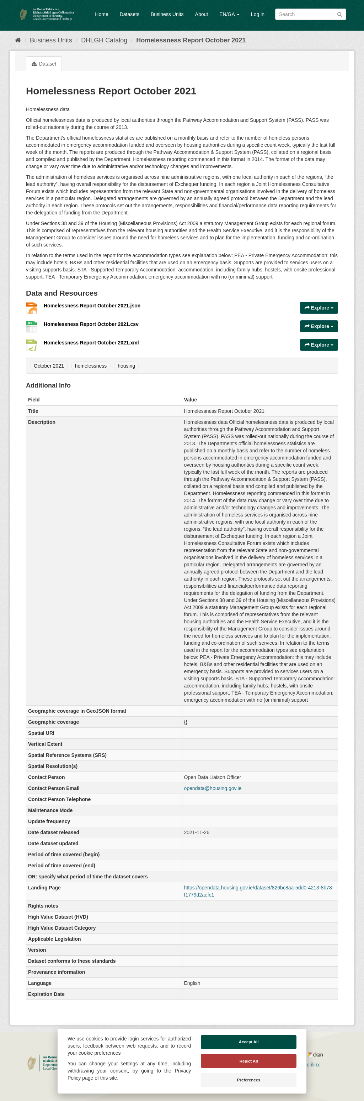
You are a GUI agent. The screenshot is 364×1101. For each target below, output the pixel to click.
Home (101, 14)
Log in (257, 14)
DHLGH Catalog (104, 40)
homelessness (91, 366)
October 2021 (49, 366)
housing (126, 366)
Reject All (249, 1061)
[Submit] (340, 14)
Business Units (167, 14)
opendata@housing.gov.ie (213, 788)
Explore (319, 308)
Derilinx (308, 1065)
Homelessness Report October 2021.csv (91, 324)
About (201, 14)
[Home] (18, 40)
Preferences (249, 1080)
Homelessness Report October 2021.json (92, 305)
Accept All (249, 1042)
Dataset (44, 64)
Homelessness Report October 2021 (191, 40)
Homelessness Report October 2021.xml (91, 343)
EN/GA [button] (229, 14)
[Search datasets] (310, 14)
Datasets (129, 14)
